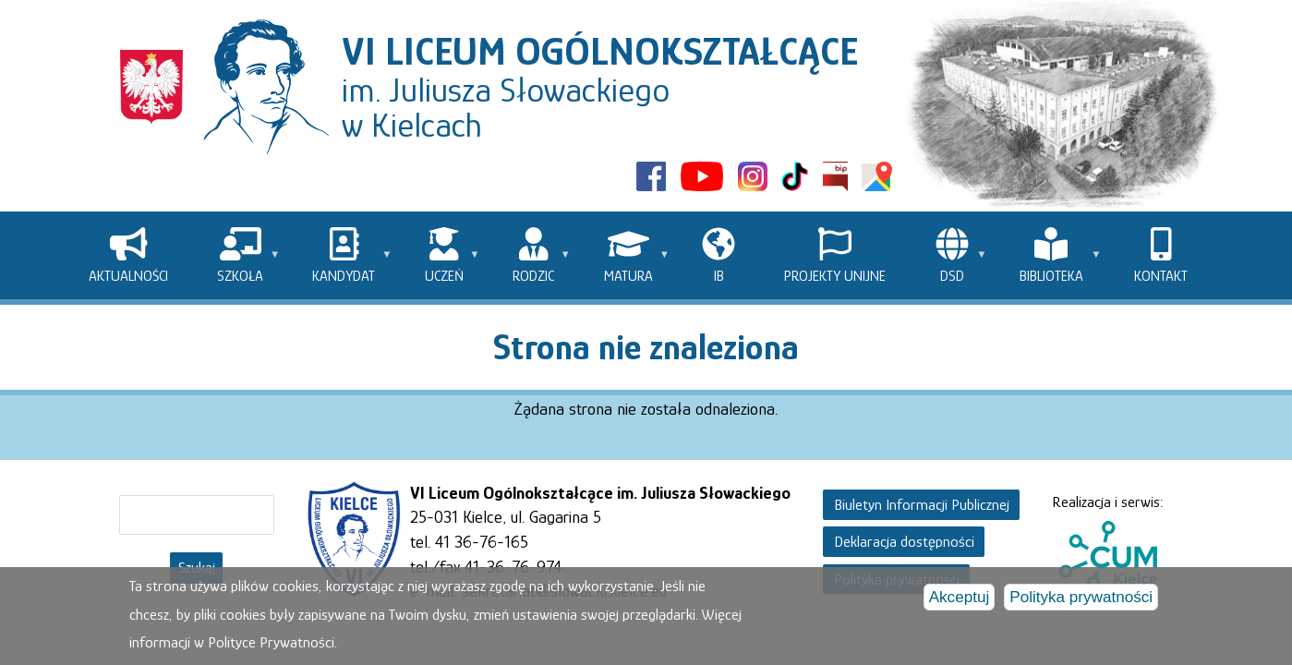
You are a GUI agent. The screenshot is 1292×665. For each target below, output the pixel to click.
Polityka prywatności (1081, 598)
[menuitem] (129, 255)
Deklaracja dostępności (904, 541)
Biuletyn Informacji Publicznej (921, 505)
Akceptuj (959, 598)
